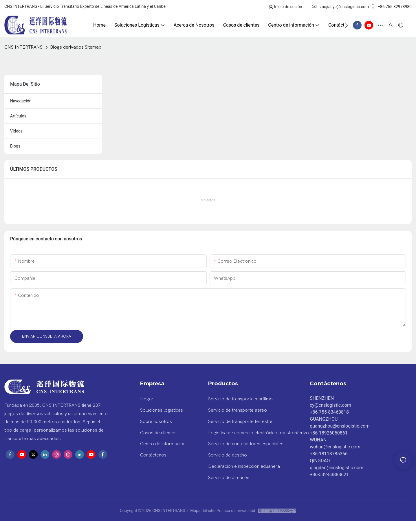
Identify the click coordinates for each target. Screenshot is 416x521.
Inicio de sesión (288, 6)
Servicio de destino (227, 455)
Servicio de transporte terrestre (240, 421)
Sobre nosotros (156, 421)
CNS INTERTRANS (23, 47)
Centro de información (163, 443)
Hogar (146, 399)
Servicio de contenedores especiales (245, 443)
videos (16, 131)
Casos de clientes (158, 432)
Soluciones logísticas (161, 410)
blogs (15, 146)
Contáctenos (153, 455)
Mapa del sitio (203, 510)
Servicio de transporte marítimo (240, 399)
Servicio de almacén (228, 477)
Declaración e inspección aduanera (244, 466)
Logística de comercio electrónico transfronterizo (258, 432)
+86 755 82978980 (391, 6)
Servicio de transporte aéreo (237, 410)
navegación (21, 101)
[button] (346, 25)
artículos (18, 116)
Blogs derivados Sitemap (75, 47)
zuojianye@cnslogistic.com (340, 6)
